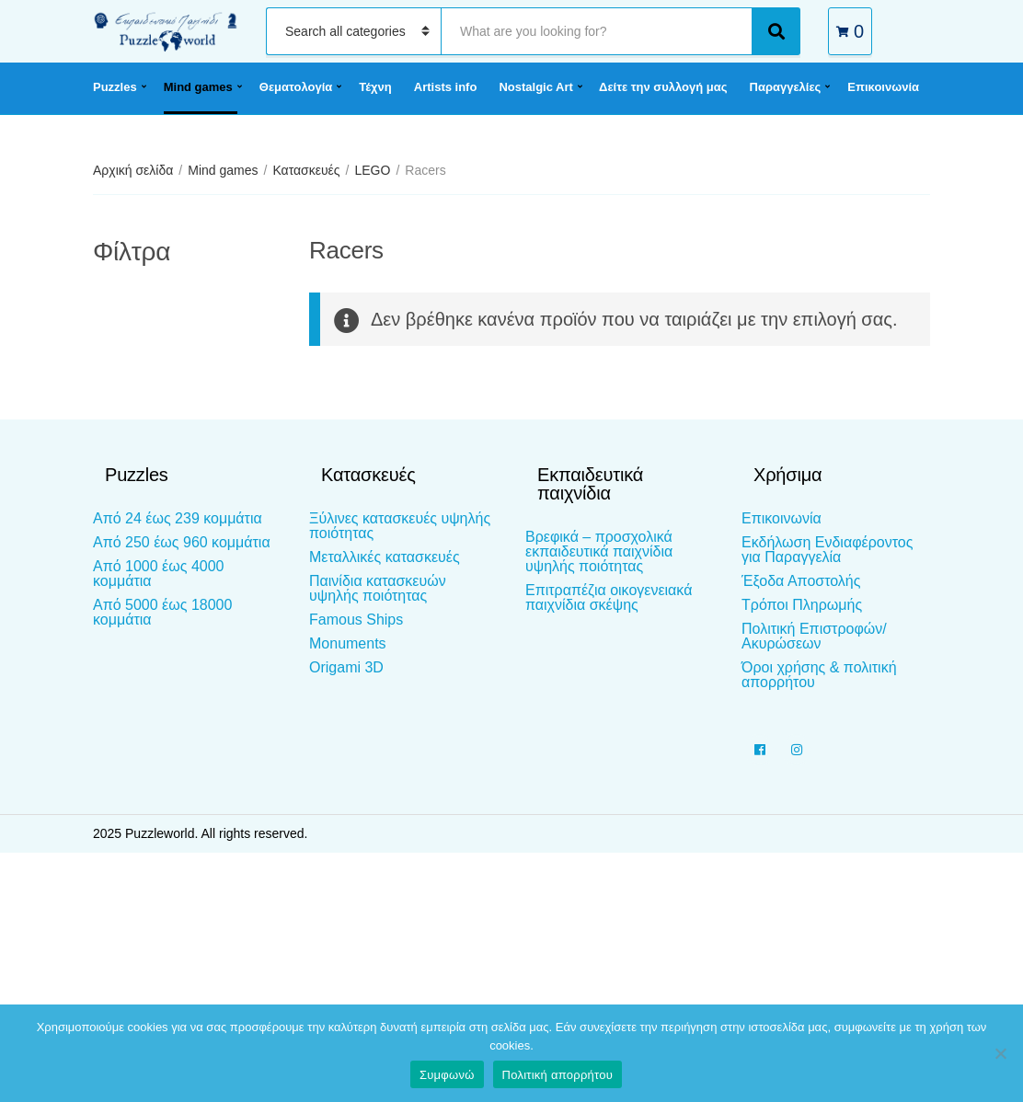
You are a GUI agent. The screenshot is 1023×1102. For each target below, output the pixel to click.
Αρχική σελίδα (133, 170)
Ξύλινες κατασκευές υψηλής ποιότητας (399, 526)
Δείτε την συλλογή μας (663, 87)
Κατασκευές (305, 170)
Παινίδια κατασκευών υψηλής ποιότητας (377, 588)
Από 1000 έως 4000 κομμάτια (158, 573)
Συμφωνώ (447, 1075)
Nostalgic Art (535, 87)
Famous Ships (356, 619)
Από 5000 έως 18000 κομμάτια (162, 612)
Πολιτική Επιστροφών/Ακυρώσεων (814, 636)
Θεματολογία (295, 87)
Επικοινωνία (883, 87)
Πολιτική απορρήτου (557, 1075)
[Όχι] (1000, 1053)
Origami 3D (346, 667)
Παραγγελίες (786, 87)
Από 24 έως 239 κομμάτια (177, 518)
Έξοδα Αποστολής (800, 581)
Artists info (445, 87)
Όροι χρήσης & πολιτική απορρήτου (819, 675)
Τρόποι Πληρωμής (801, 605)
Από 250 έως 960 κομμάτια (181, 542)
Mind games (198, 87)
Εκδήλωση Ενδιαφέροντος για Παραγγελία (827, 549)
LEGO (372, 170)
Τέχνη (375, 87)
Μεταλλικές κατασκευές (384, 557)
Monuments (347, 643)
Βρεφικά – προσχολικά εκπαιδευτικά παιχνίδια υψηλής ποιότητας (598, 551)
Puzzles (115, 87)
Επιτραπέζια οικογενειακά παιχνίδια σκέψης (608, 597)
